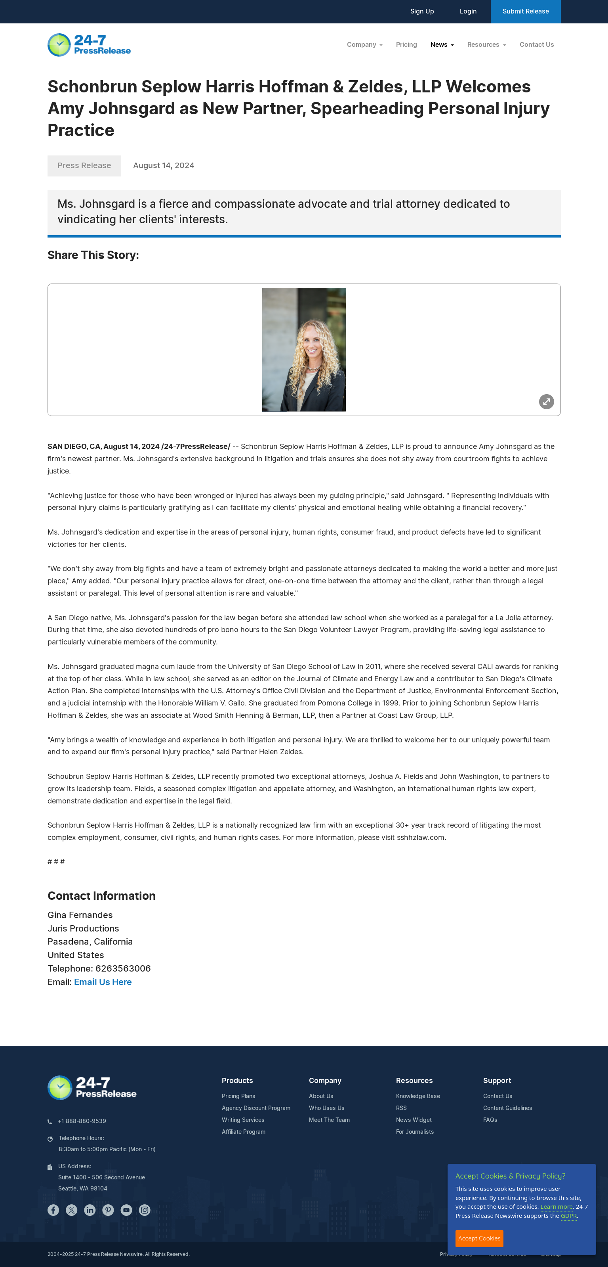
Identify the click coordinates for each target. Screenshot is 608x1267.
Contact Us (537, 45)
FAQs (490, 1120)
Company (325, 1081)
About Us (321, 1096)
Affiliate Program (243, 1132)
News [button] (440, 45)
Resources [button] (484, 45)
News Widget (414, 1120)
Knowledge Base (418, 1096)
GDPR (569, 1215)
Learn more (557, 1206)
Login (468, 11)
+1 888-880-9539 (82, 1121)
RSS (401, 1108)
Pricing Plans (238, 1096)
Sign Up (422, 11)
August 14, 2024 (163, 166)
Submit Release (526, 11)
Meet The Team (329, 1120)
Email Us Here (103, 982)
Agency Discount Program (256, 1108)
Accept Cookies (479, 1238)
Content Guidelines (507, 1108)
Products (237, 1081)
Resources (414, 1081)
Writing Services (243, 1120)
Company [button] (362, 45)
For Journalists (415, 1132)
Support (497, 1081)
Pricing (406, 45)
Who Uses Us (327, 1108)
